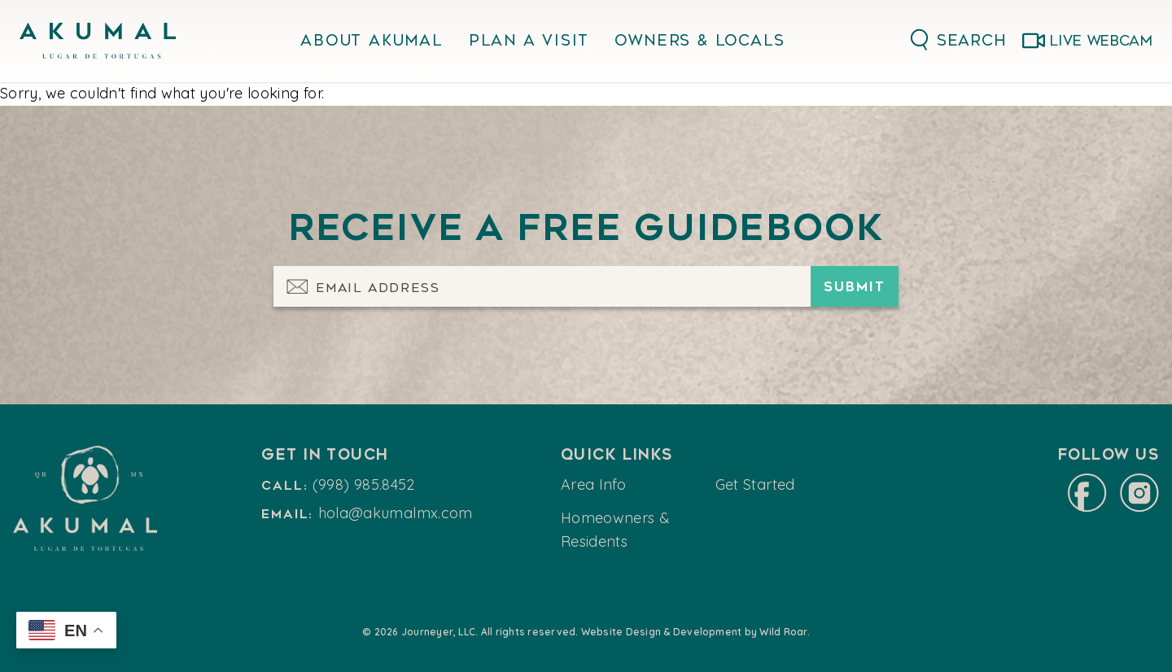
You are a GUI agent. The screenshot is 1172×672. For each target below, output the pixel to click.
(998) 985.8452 (364, 484)
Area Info (593, 484)
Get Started (755, 484)
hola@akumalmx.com (395, 513)
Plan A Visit (529, 41)
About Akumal (371, 41)
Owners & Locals (699, 41)
